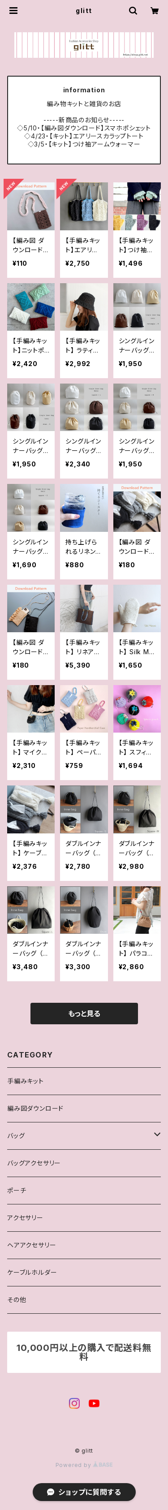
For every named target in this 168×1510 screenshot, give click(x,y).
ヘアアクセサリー (31, 1245)
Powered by (84, 1465)
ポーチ (16, 1190)
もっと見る (84, 1013)
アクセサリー (25, 1217)
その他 (16, 1299)
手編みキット (25, 1081)
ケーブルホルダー (32, 1272)
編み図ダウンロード (35, 1108)
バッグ (16, 1135)
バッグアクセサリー (34, 1163)
